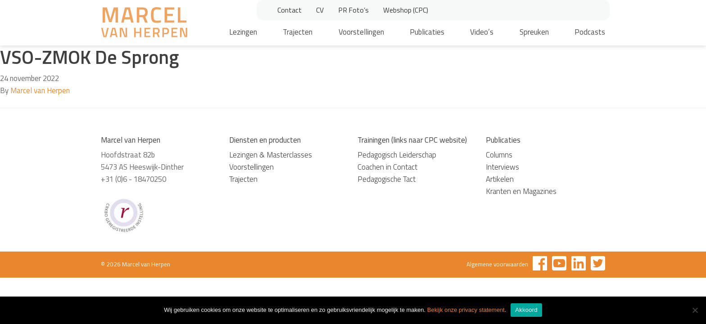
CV (320, 9)
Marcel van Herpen (40, 90)
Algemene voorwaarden (497, 264)
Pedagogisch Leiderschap (397, 155)
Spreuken (534, 32)
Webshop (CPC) (405, 9)
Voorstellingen (361, 32)
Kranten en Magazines (521, 191)
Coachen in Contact (387, 167)
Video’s (481, 32)
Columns (499, 155)
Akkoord (526, 309)
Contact (289, 9)
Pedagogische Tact (387, 179)
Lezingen (243, 32)
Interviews (502, 167)
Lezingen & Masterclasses (270, 155)
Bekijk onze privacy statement (466, 309)
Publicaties (427, 32)
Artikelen (500, 179)
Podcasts (590, 32)
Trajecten (297, 32)
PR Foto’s (353, 9)
